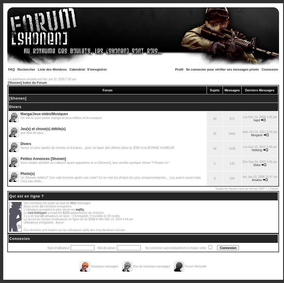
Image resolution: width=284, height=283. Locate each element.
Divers (15, 107)
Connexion (270, 69)
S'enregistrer (97, 69)
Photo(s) (27, 174)
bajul (257, 120)
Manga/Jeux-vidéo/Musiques (44, 114)
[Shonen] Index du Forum (27, 82)
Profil (179, 69)
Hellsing (257, 150)
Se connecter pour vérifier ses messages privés (222, 69)
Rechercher (26, 69)
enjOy (80, 209)
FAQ (11, 69)
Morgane (256, 135)
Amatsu (257, 180)
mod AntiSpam (37, 212)
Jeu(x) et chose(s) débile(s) (43, 129)
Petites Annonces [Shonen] (43, 159)
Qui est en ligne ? (26, 196)
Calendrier (77, 69)
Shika (257, 165)
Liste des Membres (52, 69)
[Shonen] (18, 98)
